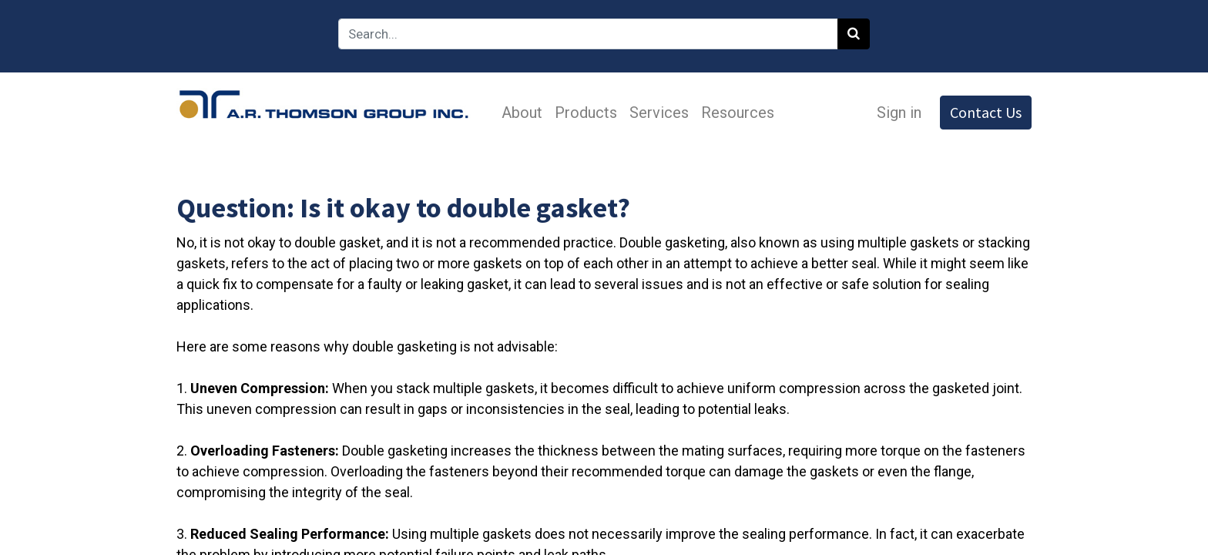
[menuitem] (522, 112)
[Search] (853, 33)
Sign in (899, 112)
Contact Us (986, 112)
